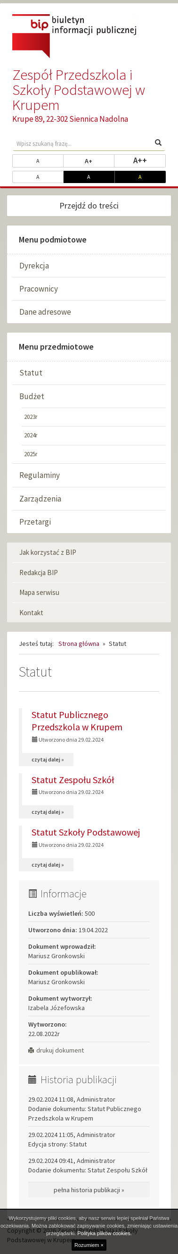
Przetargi (35, 522)
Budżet (31, 396)
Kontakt (31, 612)
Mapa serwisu (39, 592)
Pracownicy (38, 289)
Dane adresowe (45, 312)
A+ (99, 160)
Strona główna (78, 643)
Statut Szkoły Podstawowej (86, 832)
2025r (30, 454)
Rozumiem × (89, 1245)
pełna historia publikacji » (89, 1190)
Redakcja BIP (38, 572)
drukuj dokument (56, 1050)
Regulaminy (39, 475)
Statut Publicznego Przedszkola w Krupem (77, 721)
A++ (149, 160)
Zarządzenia (40, 498)
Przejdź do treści (89, 205)
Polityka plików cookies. (104, 1233)
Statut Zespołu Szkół (73, 780)
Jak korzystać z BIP (47, 552)
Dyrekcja (34, 265)
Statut (30, 373)
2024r (30, 435)
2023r (30, 417)
